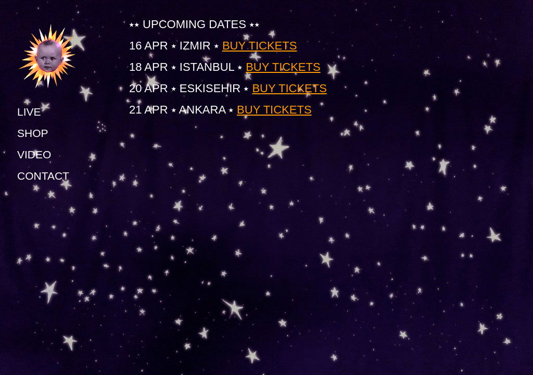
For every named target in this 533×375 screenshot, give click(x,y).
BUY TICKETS (259, 45)
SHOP (32, 133)
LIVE (29, 112)
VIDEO (34, 154)
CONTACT (43, 176)
